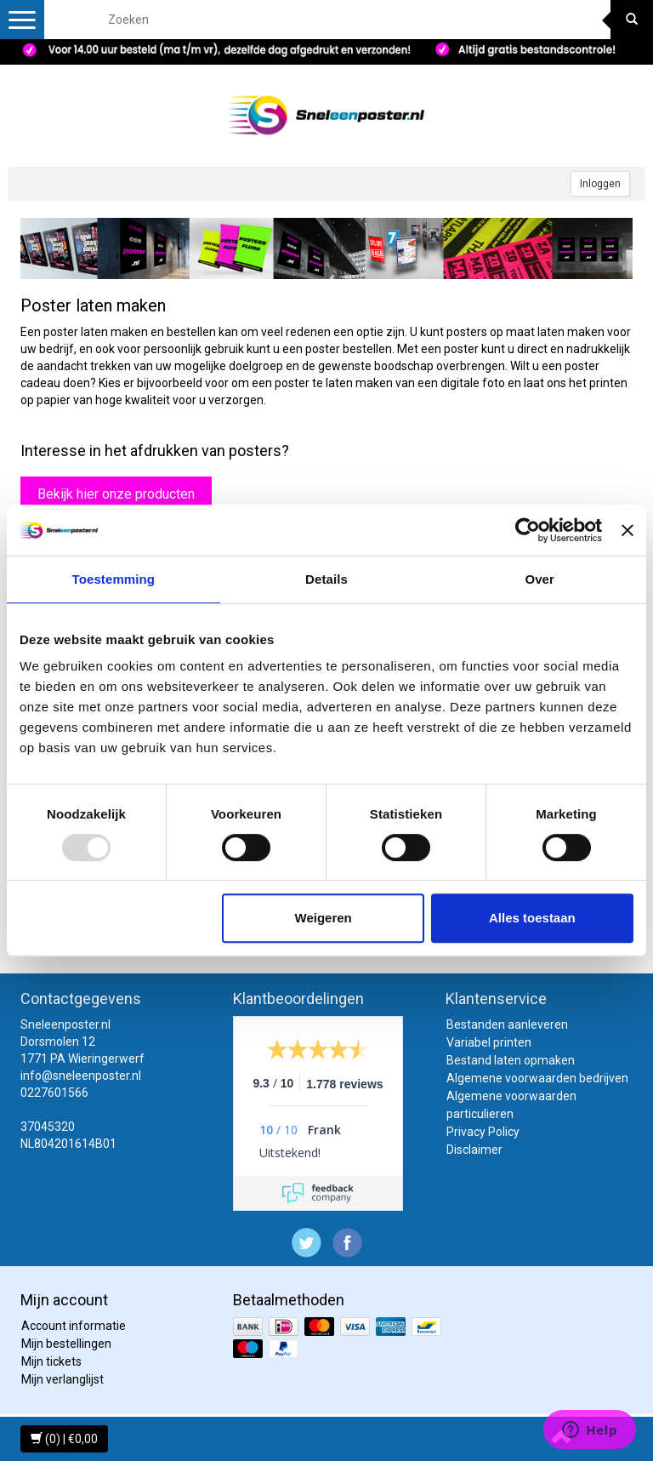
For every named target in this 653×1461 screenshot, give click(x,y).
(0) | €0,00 (64, 1439)
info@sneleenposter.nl (80, 1075)
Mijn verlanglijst (62, 1379)
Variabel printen (488, 1042)
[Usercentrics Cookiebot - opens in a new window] (527, 530)
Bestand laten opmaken (510, 1060)
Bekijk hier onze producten (116, 494)
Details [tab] (326, 579)
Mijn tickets (51, 1361)
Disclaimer (474, 1149)
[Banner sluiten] (627, 530)
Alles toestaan (532, 917)
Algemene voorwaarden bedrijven (537, 1078)
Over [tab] (539, 579)
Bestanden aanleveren (507, 1024)
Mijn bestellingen (66, 1343)
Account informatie (73, 1326)
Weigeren (323, 917)
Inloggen (600, 184)
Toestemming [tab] (114, 579)
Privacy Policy (483, 1132)
